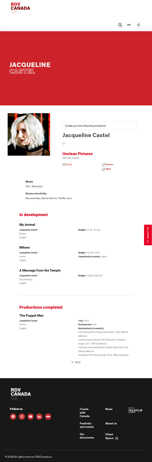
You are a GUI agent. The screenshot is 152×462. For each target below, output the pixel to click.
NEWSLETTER (148, 235)
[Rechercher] (120, 25)
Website (107, 164)
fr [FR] (128, 25)
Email (67, 164)
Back (76, 362)
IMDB (106, 169)
